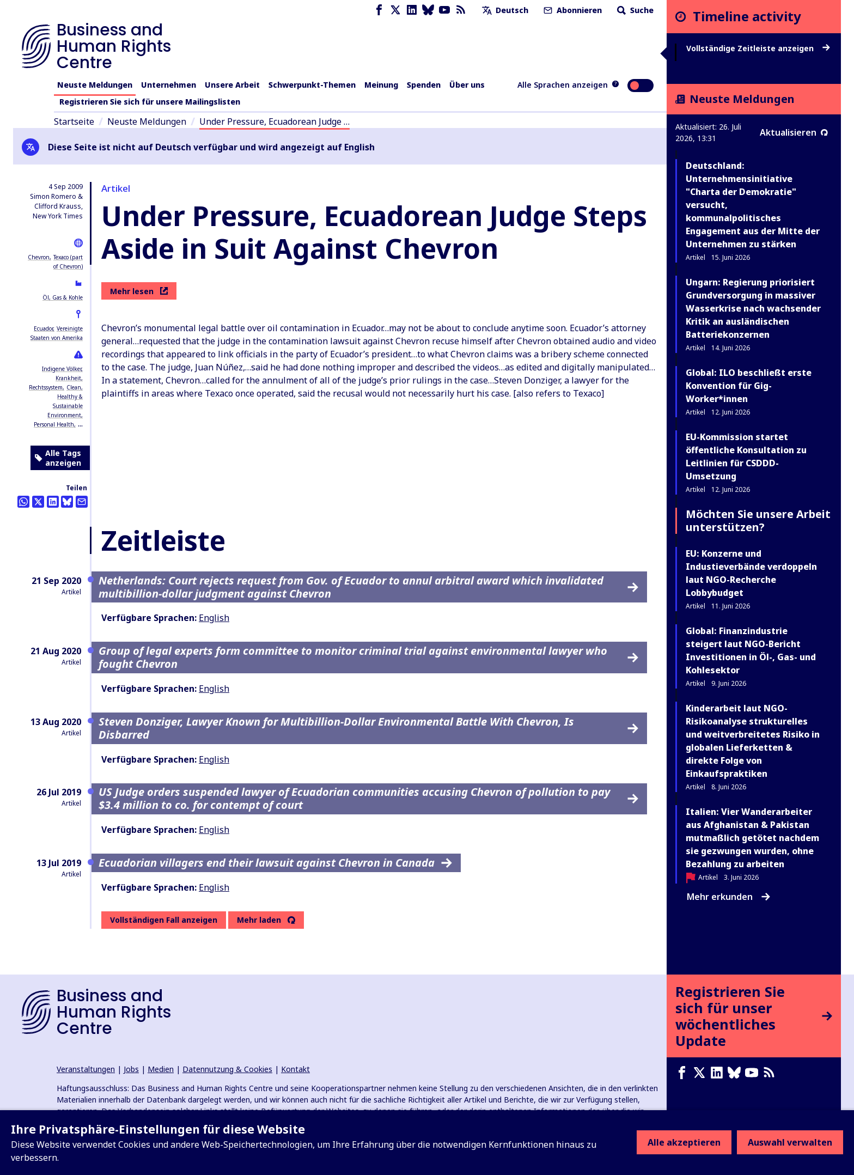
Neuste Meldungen (94, 85)
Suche (634, 10)
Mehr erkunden (728, 897)
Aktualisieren (794, 132)
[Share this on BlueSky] (67, 502)
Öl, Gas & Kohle (62, 297)
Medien (161, 1069)
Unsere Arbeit (232, 85)
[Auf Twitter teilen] (38, 502)
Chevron (39, 257)
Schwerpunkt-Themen (312, 85)
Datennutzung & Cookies (227, 1069)
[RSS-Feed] (460, 10)
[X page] (395, 10)
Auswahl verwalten (790, 1142)
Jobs (131, 1069)
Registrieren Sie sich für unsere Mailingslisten (149, 101)
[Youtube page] (444, 10)
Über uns (467, 85)
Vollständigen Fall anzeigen (163, 920)
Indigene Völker (61, 369)
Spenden (424, 85)
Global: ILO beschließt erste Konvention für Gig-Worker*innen (749, 386)
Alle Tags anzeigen (58, 458)
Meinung (381, 85)
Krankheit (68, 378)
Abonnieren (571, 10)
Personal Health (54, 424)
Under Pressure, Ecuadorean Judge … (274, 121)
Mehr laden (259, 920)
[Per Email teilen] (82, 502)
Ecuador (43, 328)
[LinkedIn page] (411, 10)
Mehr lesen (139, 291)
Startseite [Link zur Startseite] (74, 121)
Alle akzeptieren (684, 1142)
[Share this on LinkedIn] (53, 502)
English (214, 618)
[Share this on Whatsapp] (23, 502)
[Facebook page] (379, 10)
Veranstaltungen (86, 1069)
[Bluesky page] (428, 10)
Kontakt (295, 1069)
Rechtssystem (46, 387)
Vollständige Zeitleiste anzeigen (758, 48)
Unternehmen (168, 85)
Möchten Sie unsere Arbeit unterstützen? (758, 520)
